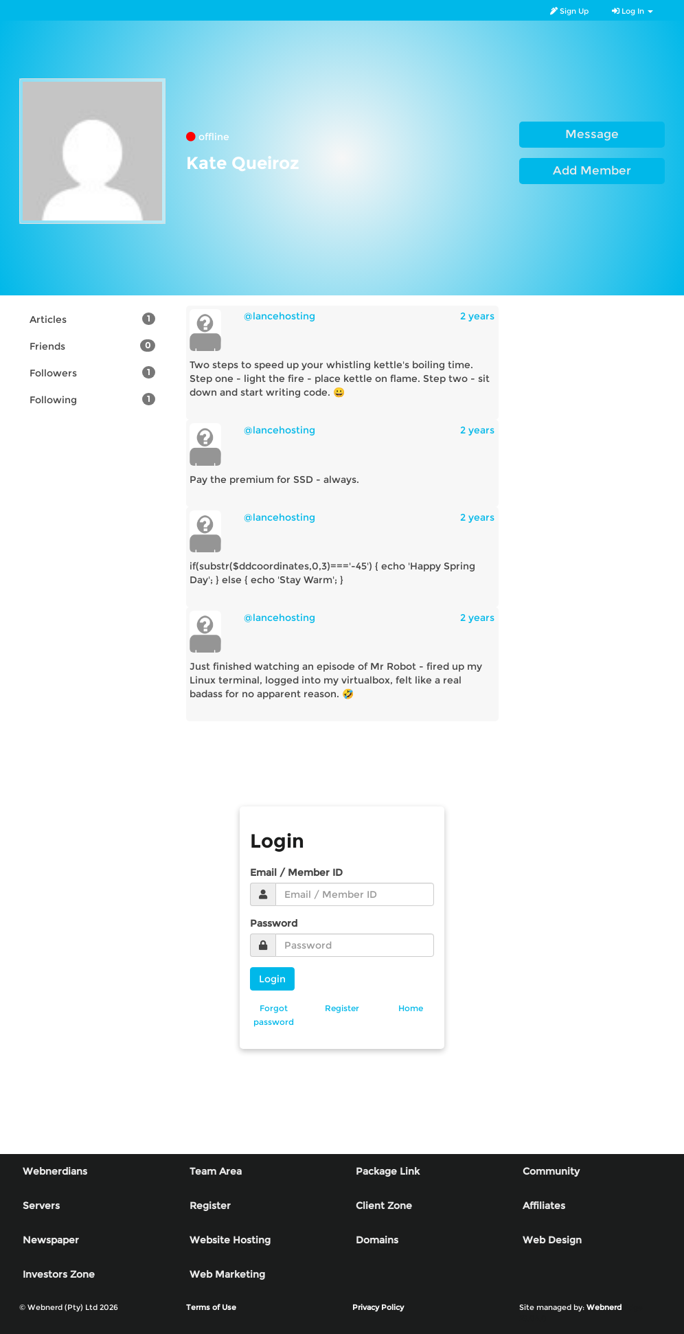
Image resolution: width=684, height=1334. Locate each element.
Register (210, 1205)
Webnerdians (55, 1171)
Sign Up (569, 11)
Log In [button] (632, 11)
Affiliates (544, 1205)
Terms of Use (211, 1307)
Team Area (216, 1171)
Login (272, 979)
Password (273, 923)
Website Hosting (230, 1240)
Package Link (388, 1171)
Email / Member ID (296, 872)
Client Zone (384, 1205)
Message (592, 134)
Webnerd (604, 1307)
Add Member (592, 170)
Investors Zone (59, 1274)
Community (551, 1171)
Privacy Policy (378, 1307)
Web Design (552, 1240)
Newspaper (51, 1240)
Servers (41, 1205)
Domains (377, 1240)
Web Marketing (227, 1274)
